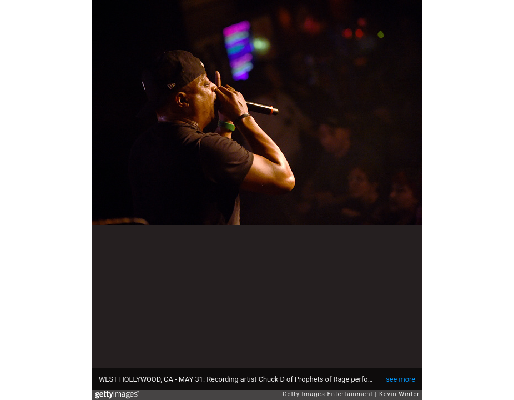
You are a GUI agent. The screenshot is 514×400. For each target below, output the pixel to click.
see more (400, 379)
